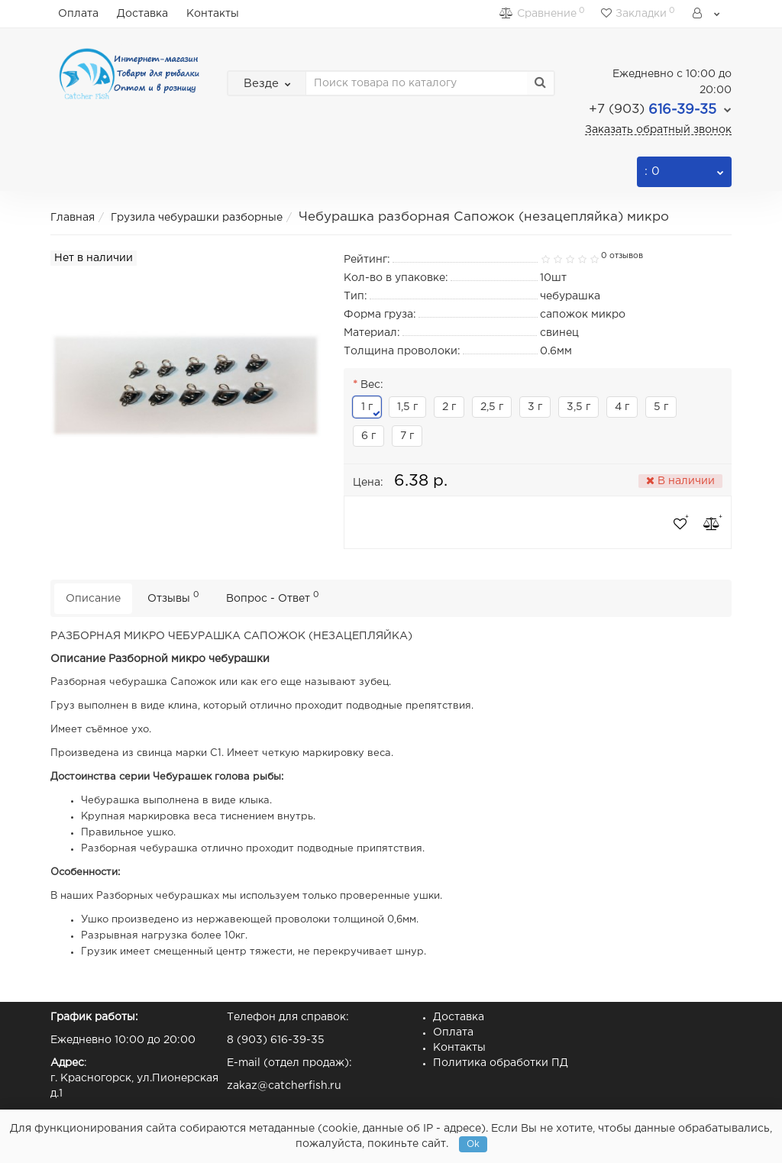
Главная (72, 217)
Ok (473, 1144)
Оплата (78, 13)
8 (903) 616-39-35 (276, 1040)
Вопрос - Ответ (272, 596)
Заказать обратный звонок (658, 129)
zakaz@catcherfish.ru (284, 1085)
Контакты (212, 13)
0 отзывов (622, 256)
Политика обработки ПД (500, 1063)
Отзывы (173, 596)
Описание (93, 598)
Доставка (142, 13)
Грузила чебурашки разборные (197, 217)
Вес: (371, 384)
